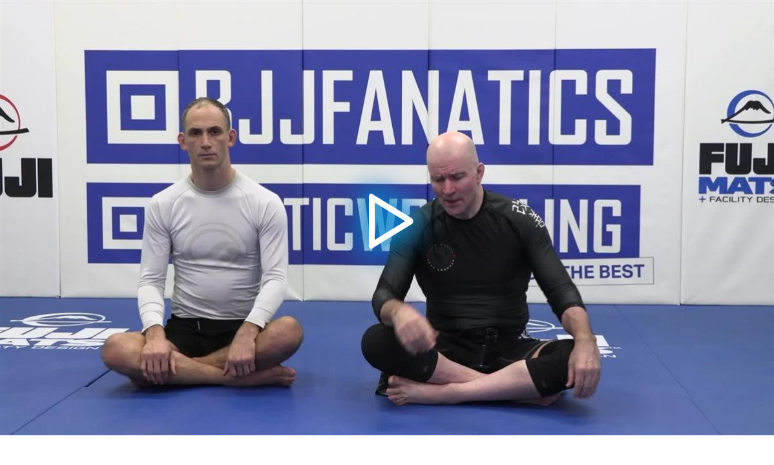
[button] (387, 217)
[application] (387, 217)
